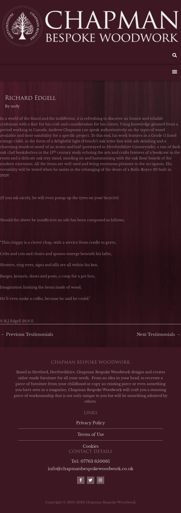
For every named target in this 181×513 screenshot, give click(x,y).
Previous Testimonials (26, 334)
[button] (174, 55)
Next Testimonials (159, 334)
